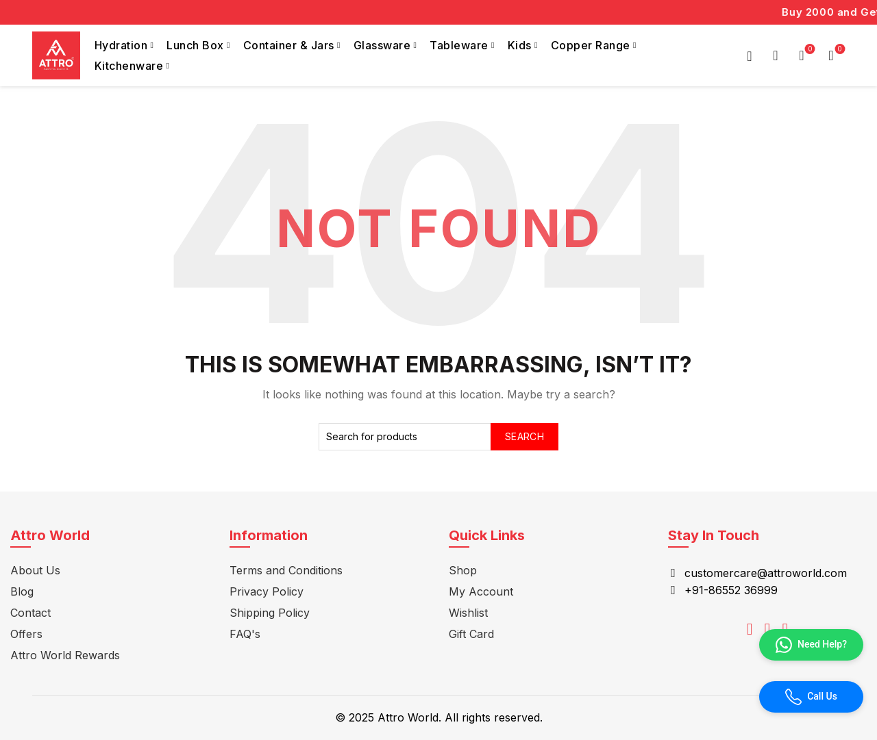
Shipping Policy (270, 613)
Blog (22, 591)
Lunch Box (195, 45)
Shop (463, 570)
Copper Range (590, 45)
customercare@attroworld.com (765, 573)
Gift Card (471, 634)
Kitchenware (129, 66)
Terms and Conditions (286, 570)
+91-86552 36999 (731, 590)
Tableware (459, 45)
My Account (481, 591)
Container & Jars (288, 45)
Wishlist (809, 49)
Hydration (121, 45)
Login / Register (749, 55)
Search (524, 436)
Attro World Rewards (65, 655)
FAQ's (245, 634)
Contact (30, 613)
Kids (520, 45)
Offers (26, 634)
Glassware (382, 45)
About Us (35, 570)
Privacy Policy (267, 591)
